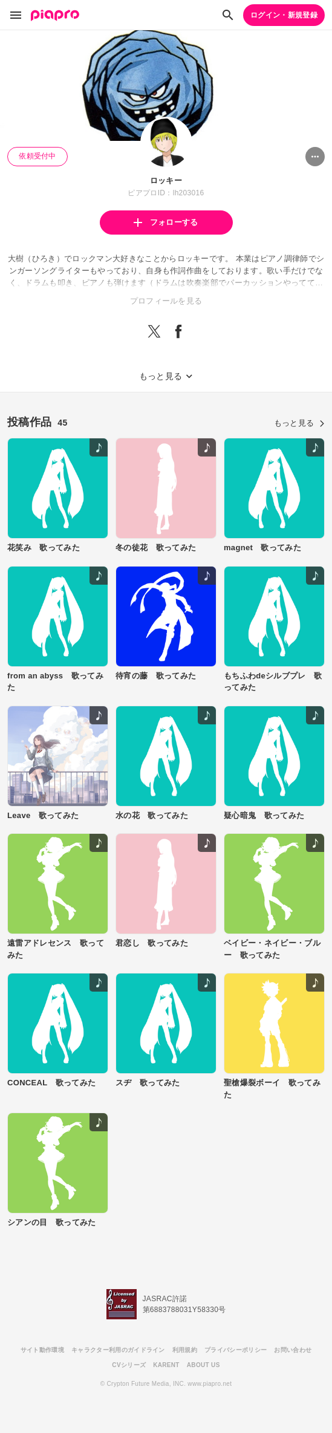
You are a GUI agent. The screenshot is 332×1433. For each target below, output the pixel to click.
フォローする (166, 222)
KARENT (166, 1365)
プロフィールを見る (166, 300)
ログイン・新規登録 (283, 15)
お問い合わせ (292, 1350)
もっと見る (299, 422)
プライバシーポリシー (235, 1350)
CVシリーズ (129, 1365)
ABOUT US (203, 1365)
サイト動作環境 (42, 1350)
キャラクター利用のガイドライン (118, 1350)
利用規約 (184, 1350)
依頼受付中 (37, 156)
